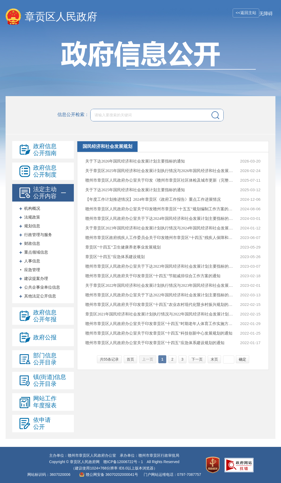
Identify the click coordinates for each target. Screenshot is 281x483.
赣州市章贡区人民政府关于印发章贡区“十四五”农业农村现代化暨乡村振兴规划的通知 (159, 304)
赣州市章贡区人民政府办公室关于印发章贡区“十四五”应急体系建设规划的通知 (154, 343)
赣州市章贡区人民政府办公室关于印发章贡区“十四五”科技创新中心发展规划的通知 (158, 333)
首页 (130, 359)
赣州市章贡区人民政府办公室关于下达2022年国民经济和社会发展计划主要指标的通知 (159, 295)
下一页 (197, 359)
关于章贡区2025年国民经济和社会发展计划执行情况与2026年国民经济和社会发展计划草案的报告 (159, 171)
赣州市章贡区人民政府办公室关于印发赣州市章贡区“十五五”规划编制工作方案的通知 (159, 209)
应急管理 (32, 269)
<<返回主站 (246, 12)
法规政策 (32, 217)
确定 (242, 359)
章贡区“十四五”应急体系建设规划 (114, 257)
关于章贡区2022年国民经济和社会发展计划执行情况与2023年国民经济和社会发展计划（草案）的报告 (159, 285)
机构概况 (32, 208)
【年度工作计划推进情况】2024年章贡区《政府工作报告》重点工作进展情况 (153, 199)
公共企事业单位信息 (42, 287)
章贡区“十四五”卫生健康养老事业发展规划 (122, 247)
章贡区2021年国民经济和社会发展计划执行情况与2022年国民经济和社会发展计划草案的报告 (159, 314)
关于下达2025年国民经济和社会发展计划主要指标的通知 (135, 190)
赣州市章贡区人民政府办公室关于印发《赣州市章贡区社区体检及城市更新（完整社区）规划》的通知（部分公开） (159, 180)
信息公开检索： (73, 114)
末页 (214, 359)
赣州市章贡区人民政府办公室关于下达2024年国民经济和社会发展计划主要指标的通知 (159, 218)
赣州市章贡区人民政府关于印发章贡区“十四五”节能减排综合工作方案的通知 (152, 276)
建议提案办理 (36, 278)
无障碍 (266, 13)
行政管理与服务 (38, 234)
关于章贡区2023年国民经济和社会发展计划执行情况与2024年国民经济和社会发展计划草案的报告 (159, 228)
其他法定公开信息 (40, 296)
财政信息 (32, 243)
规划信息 (32, 226)
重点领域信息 (36, 252)
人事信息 (32, 261)
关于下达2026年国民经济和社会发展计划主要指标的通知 (135, 161)
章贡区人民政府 (61, 16)
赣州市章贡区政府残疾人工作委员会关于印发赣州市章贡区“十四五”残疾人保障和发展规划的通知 (159, 238)
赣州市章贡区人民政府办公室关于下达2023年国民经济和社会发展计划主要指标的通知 (159, 266)
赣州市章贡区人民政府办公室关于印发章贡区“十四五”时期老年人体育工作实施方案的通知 (159, 324)
